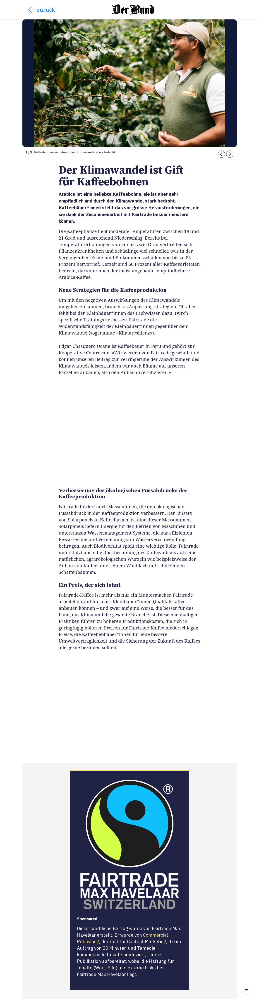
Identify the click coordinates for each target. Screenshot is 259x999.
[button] (221, 154)
